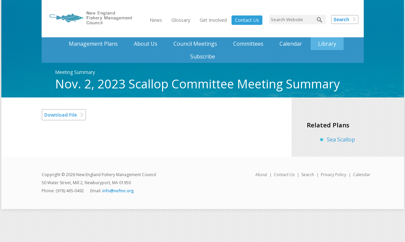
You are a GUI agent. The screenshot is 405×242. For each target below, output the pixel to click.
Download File (60, 115)
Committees (248, 43)
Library (327, 43)
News (156, 20)
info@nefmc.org (118, 191)
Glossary (180, 20)
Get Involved (213, 20)
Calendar (291, 43)
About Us (145, 43)
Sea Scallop (341, 139)
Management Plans (93, 43)
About (261, 174)
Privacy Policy (333, 174)
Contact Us (247, 20)
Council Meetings (195, 43)
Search (341, 19)
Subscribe (202, 56)
